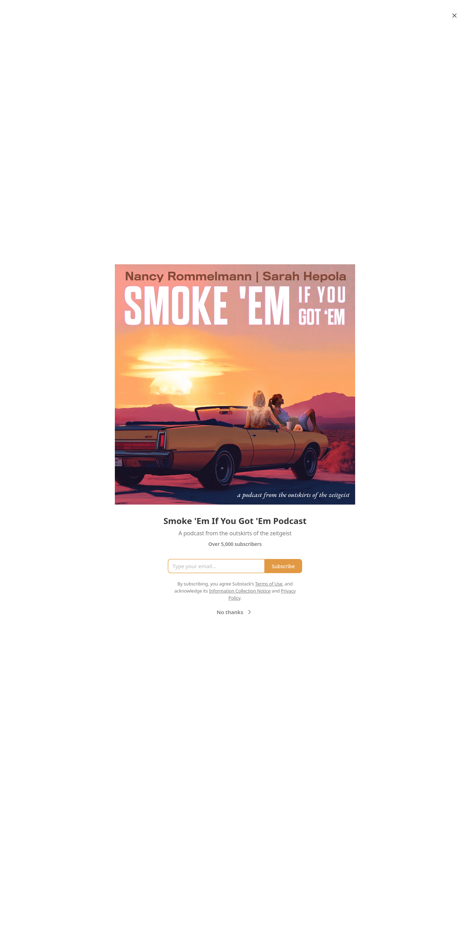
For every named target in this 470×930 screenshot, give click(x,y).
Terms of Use (268, 584)
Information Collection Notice (239, 591)
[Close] (454, 15)
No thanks (235, 612)
